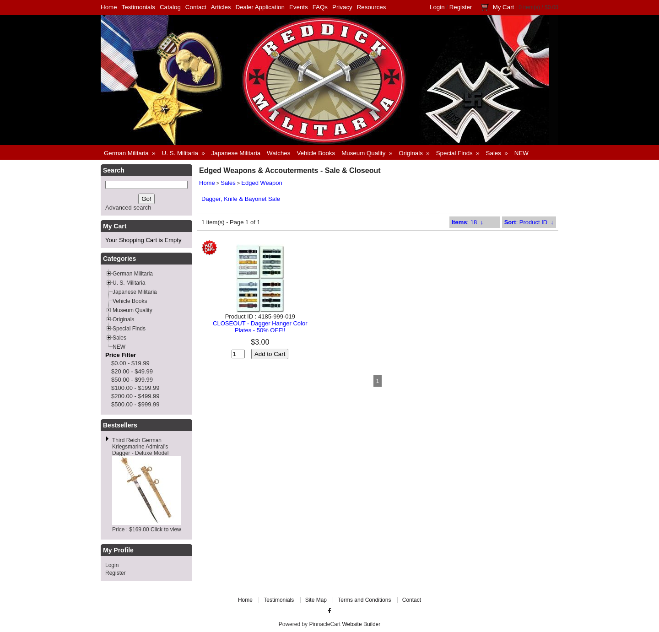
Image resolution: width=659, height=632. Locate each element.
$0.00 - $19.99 (130, 363)
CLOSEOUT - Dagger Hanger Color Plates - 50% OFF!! (260, 327)
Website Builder (361, 624)
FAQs (320, 7)
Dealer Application (260, 7)
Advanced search (128, 207)
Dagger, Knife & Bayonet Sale (240, 198)
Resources (371, 7)
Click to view (166, 529)
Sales (228, 182)
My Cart (503, 7)
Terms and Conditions (364, 600)
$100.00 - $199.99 (135, 387)
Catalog (170, 7)
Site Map (316, 600)
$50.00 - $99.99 (132, 379)
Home (109, 7)
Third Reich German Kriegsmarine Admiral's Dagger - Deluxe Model (140, 446)
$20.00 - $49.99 (132, 371)
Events (298, 7)
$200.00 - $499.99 (135, 396)
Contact (195, 7)
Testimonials (138, 7)
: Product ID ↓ (529, 222)
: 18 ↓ (467, 222)
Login (437, 7)
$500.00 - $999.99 (135, 404)
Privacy (342, 7)
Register (460, 7)
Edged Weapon (261, 182)
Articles (221, 7)
